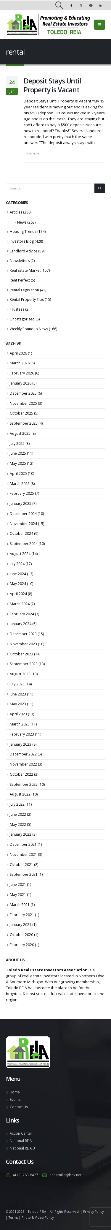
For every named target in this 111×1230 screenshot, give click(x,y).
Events (15, 1099)
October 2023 (21, 654)
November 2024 (23, 523)
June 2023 (18, 694)
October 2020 (21, 934)
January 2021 (20, 924)
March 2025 (20, 483)
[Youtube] (91, 5)
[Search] (99, 188)
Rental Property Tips (27, 299)
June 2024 (18, 573)
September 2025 (24, 423)
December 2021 (23, 844)
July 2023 (17, 684)
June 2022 (18, 814)
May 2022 (18, 824)
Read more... (33, 153)
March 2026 (20, 363)
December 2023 (23, 633)
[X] (81, 5)
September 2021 (24, 874)
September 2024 (24, 543)
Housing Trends (23, 231)
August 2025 (20, 433)
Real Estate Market (25, 270)
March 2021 (20, 904)
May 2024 (18, 583)
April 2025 (18, 473)
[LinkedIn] (100, 5)
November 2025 (23, 403)
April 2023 (18, 714)
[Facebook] (71, 5)
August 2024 (20, 553)
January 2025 (20, 503)
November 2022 (23, 764)
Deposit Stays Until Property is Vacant (52, 85)
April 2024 (18, 593)
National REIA (21, 1140)
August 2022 (20, 794)
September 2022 (24, 784)
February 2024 (22, 613)
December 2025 (23, 393)
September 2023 (24, 663)
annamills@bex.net (65, 1174)
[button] (59, 5)
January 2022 (20, 834)
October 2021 (21, 864)
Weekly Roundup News (29, 328)
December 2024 (23, 513)
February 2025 (22, 493)
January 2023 (20, 744)
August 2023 (20, 673)
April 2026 (18, 353)
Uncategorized (22, 319)
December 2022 (23, 754)
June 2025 (18, 453)
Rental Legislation (24, 290)
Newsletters (20, 260)
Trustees (17, 309)
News (21, 222)
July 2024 (17, 563)
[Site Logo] (48, 24)
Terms (13, 1217)
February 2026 (22, 373)
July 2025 (17, 443)
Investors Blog (22, 241)
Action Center (21, 1133)
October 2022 (21, 774)
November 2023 (23, 643)
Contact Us (19, 1106)
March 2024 (20, 603)
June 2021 (18, 884)
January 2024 (20, 623)
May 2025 (18, 463)
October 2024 (21, 533)
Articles (16, 212)
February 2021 (22, 914)
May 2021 (18, 894)
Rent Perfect (20, 280)
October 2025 (21, 413)
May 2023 (18, 703)
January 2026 (20, 383)
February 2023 (22, 734)
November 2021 (23, 854)
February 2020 (22, 944)
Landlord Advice (23, 251)
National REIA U (22, 1148)
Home (15, 1092)
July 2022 (17, 804)
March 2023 (20, 724)
